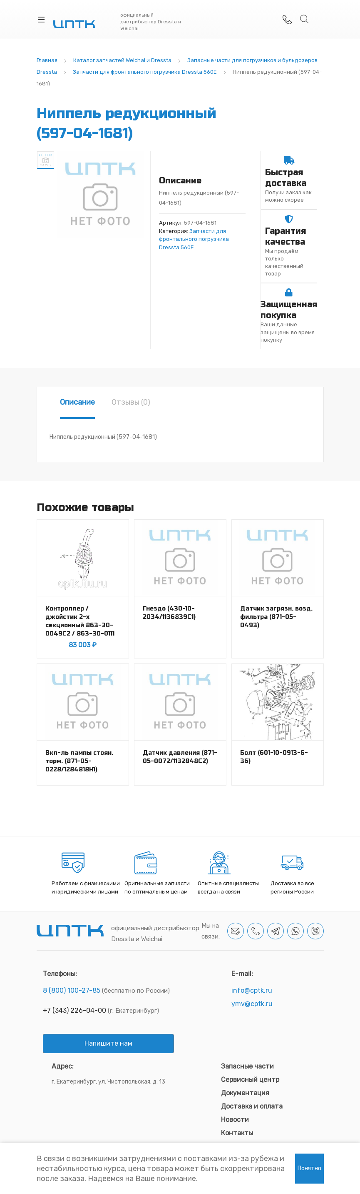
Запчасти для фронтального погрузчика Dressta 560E (145, 72)
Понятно (309, 1168)
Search (304, 19)
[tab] (77, 403)
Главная (47, 60)
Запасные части (247, 1066)
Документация (245, 1093)
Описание (77, 402)
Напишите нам (108, 1043)
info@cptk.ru (251, 990)
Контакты (237, 1133)
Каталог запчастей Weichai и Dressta (122, 60)
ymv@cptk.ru (252, 1004)
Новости (235, 1120)
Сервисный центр (250, 1080)
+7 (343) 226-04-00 (74, 1010)
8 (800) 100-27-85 (71, 990)
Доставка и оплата (252, 1106)
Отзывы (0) (131, 402)
